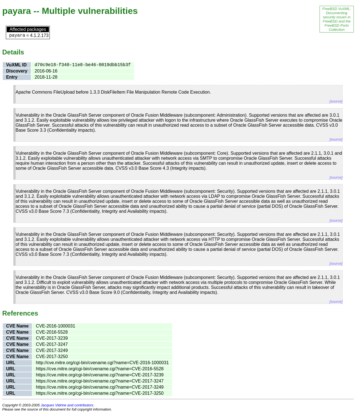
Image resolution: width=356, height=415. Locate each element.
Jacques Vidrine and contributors (67, 405)
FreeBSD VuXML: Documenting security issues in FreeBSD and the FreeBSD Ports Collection (336, 19)
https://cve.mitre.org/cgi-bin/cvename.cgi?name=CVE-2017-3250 (100, 393)
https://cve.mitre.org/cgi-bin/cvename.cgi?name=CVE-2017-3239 (100, 374)
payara (17, 35)
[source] (336, 101)
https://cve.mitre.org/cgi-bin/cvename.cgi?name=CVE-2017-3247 (100, 381)
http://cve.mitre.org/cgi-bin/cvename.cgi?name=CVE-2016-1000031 (102, 362)
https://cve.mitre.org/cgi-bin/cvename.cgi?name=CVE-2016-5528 (100, 368)
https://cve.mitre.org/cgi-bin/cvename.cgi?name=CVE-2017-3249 (100, 387)
